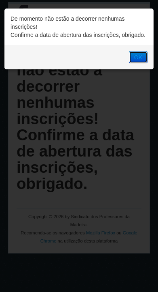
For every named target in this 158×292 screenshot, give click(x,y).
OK (138, 57)
